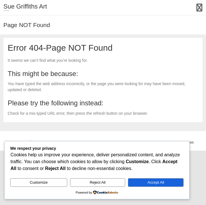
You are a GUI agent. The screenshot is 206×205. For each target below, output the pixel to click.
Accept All (156, 182)
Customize (39, 182)
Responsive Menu (199, 8)
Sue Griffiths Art (25, 6)
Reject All (98, 182)
